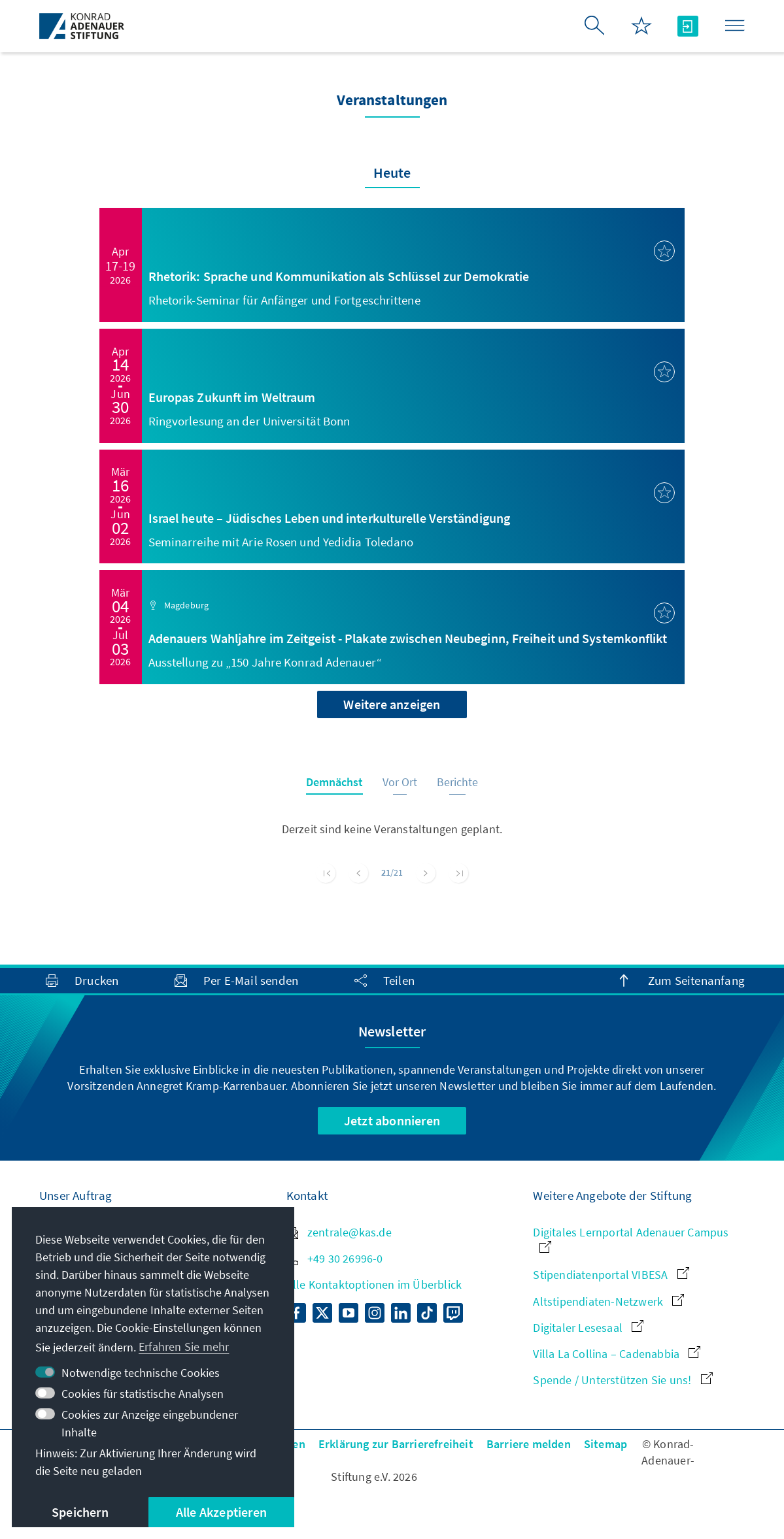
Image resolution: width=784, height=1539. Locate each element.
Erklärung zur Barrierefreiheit (395, 1443)
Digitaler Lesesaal (588, 1327)
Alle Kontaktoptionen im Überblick (374, 1284)
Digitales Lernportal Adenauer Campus (630, 1239)
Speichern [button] (80, 1512)
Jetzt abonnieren (392, 1120)
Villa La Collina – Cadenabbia (616, 1353)
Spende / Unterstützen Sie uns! (622, 1379)
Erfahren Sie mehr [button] (184, 1346)
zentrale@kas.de (339, 1232)
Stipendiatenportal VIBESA (611, 1274)
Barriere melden (528, 1443)
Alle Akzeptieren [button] (221, 1512)
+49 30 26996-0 (334, 1258)
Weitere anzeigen (391, 704)
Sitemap (605, 1443)
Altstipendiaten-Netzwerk (608, 1301)
